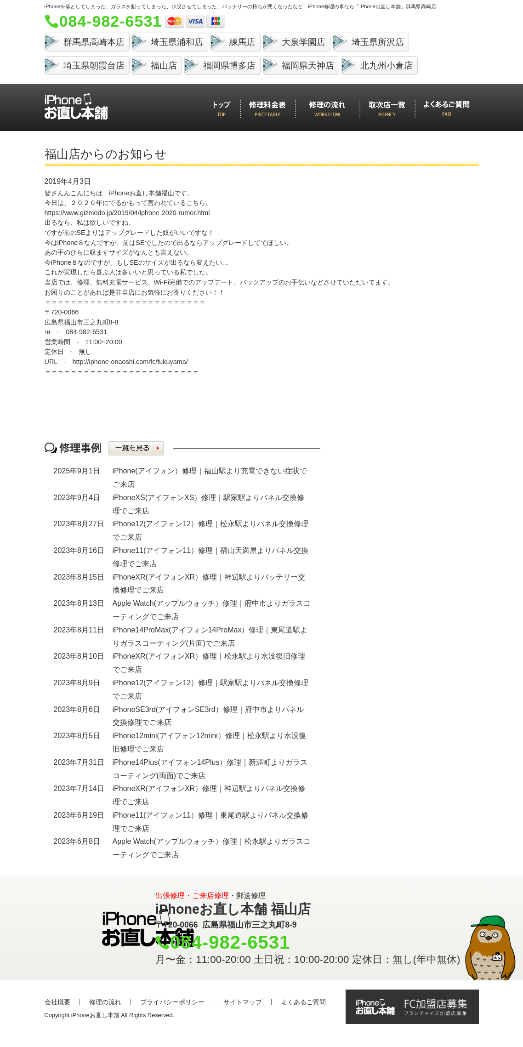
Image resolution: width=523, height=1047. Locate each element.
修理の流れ (105, 1002)
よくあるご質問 (303, 1002)
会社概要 (57, 1002)
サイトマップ (242, 1002)
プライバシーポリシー (172, 1002)
